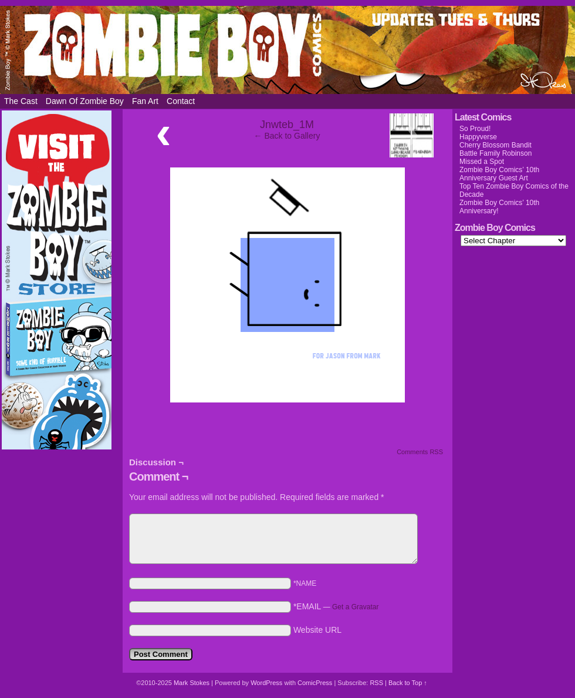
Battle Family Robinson (495, 153)
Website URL (317, 630)
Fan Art (145, 101)
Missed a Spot (481, 161)
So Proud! (475, 129)
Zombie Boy (287, 50)
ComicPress (314, 682)
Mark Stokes (192, 682)
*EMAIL (336, 606)
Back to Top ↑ (407, 682)
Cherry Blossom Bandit (495, 145)
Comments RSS (420, 451)
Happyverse (478, 137)
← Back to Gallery (287, 135)
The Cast (21, 101)
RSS (376, 682)
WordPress (266, 682)
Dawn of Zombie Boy (85, 101)
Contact (181, 101)
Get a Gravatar (355, 607)
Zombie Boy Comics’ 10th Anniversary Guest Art (499, 174)
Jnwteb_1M (287, 124)
